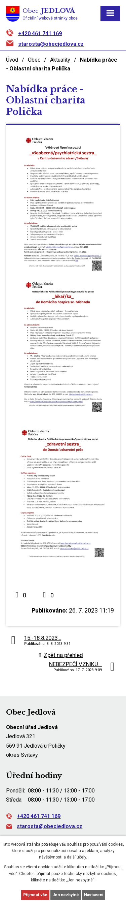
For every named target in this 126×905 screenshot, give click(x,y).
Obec (34, 60)
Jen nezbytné (65, 895)
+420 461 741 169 (40, 33)
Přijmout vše (35, 895)
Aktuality (60, 60)
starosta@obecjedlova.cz (51, 44)
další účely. (77, 857)
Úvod (12, 60)
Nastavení (93, 895)
